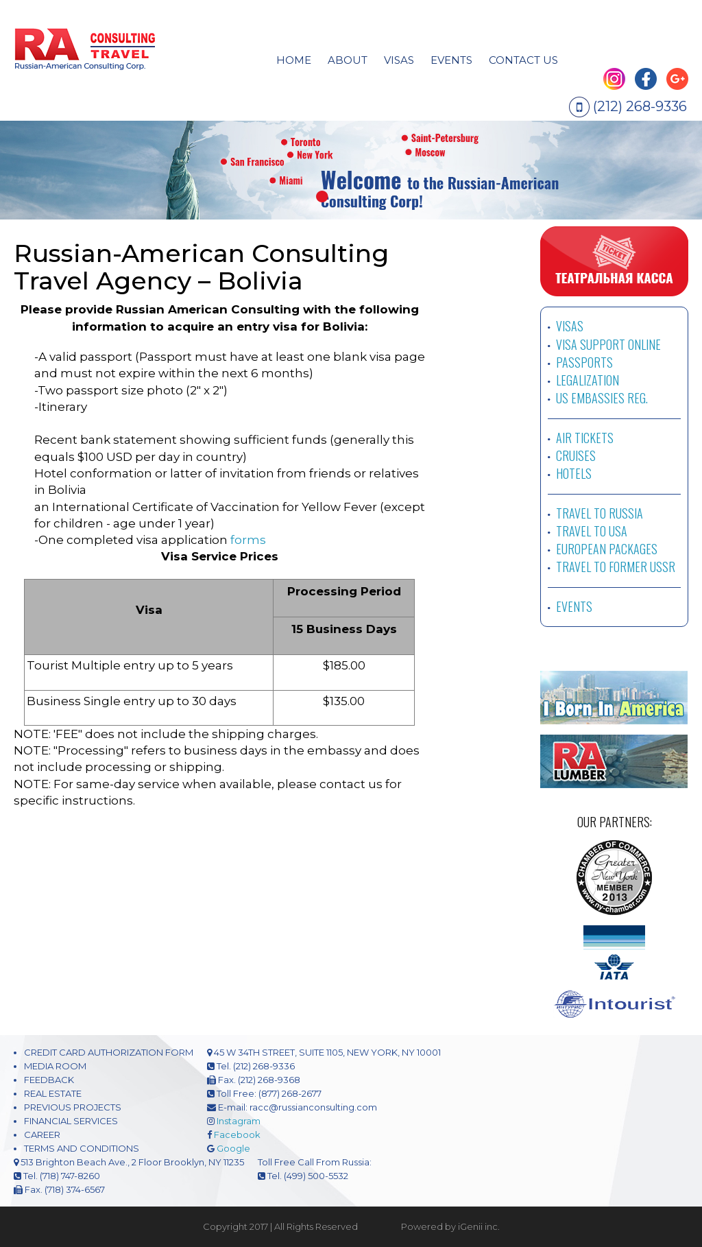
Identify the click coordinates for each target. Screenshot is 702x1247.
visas (399, 60)
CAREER (42, 1134)
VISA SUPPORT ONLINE (608, 344)
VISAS (569, 326)
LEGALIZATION (587, 380)
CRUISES (576, 455)
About (347, 60)
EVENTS (451, 60)
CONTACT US (523, 60)
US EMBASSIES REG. (602, 398)
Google (233, 1148)
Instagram (239, 1120)
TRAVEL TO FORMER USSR (615, 566)
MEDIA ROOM (55, 1065)
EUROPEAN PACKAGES (606, 549)
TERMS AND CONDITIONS (81, 1148)
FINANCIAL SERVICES (71, 1120)
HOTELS (574, 473)
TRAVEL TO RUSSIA (599, 513)
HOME (293, 60)
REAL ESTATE (53, 1093)
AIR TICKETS (585, 438)
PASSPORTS (584, 362)
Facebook (237, 1134)
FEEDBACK (49, 1079)
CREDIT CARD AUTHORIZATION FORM (108, 1052)
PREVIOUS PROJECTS (72, 1107)
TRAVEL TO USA (591, 531)
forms (248, 540)
